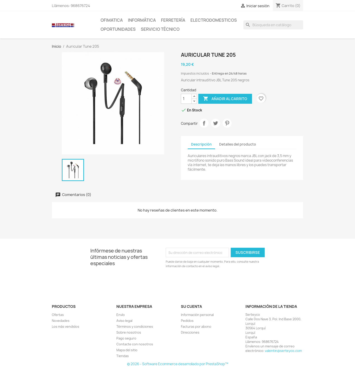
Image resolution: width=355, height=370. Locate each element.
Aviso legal (124, 320)
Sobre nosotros (128, 332)
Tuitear (215, 123)
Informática (142, 20)
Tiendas (122, 356)
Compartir (204, 123)
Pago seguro (126, 338)
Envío (120, 315)
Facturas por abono (196, 326)
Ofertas (58, 315)
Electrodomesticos (213, 20)
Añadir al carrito (225, 99)
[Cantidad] (186, 99)
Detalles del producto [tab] (237, 144)
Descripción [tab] (201, 144)
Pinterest (227, 123)
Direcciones (190, 332)
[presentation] (203, 281)
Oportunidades (118, 29)
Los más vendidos (65, 326)
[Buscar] (273, 24)
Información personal (197, 315)
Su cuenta (191, 306)
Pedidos (187, 320)
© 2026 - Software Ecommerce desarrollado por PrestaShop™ (177, 364)
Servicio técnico (160, 29)
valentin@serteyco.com (283, 351)
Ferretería (173, 20)
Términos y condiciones (134, 326)
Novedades (61, 320)
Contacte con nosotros (134, 344)
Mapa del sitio (126, 350)
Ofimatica (112, 20)
